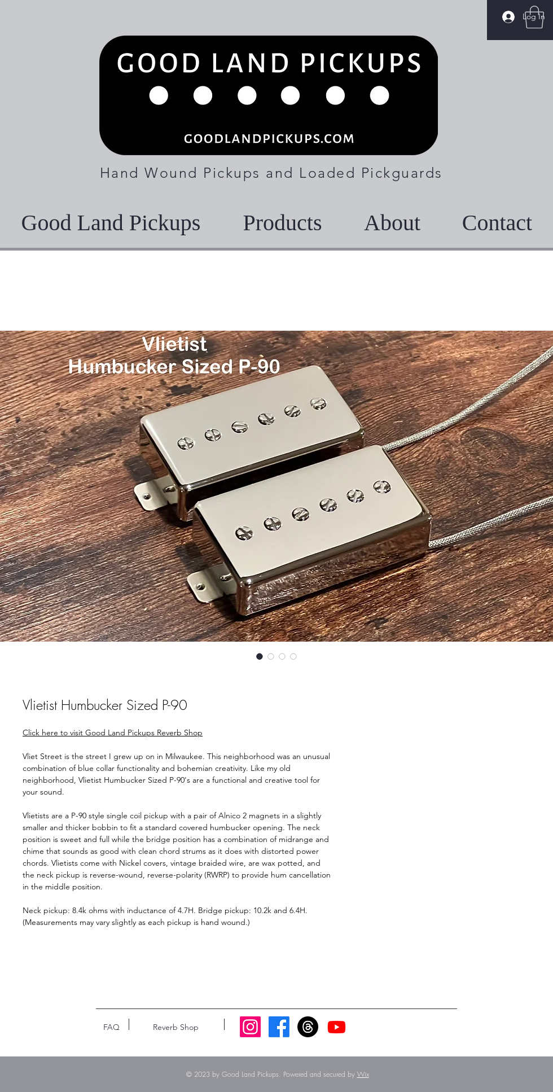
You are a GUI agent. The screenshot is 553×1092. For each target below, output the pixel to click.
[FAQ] (111, 1027)
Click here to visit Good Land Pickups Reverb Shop (113, 732)
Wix (363, 1074)
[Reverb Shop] (175, 1027)
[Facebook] (279, 1026)
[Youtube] (336, 1026)
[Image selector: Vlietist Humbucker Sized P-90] (259, 656)
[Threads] (307, 1026)
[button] (534, 17)
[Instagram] (250, 1026)
